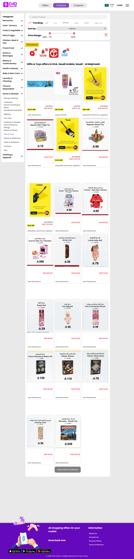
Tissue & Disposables (13, 87)
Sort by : (32, 28)
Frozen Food (13, 48)
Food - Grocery (13, 25)
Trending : (37, 22)
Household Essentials (13, 110)
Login (119, 5)
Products (61, 5)
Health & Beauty (13, 68)
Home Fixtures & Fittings (11, 126)
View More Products (67, 469)
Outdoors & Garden (12, 122)
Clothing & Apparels (13, 156)
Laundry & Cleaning (13, 80)
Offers (45, 5)
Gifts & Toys (9, 134)
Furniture (7, 146)
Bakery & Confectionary (13, 62)
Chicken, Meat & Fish (13, 42)
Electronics (13, 20)
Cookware (8, 102)
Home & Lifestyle (13, 93)
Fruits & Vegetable (13, 30)
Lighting (7, 114)
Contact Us (94, 537)
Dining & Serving (11, 98)
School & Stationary (12, 138)
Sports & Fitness (10, 130)
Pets (5, 150)
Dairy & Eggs (13, 35)
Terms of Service (96, 544)
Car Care (8, 118)
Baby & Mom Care (13, 73)
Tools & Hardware (11, 142)
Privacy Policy (95, 541)
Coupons (78, 5)
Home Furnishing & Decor (12, 106)
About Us (93, 533)
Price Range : (35, 35)
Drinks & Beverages (13, 54)
